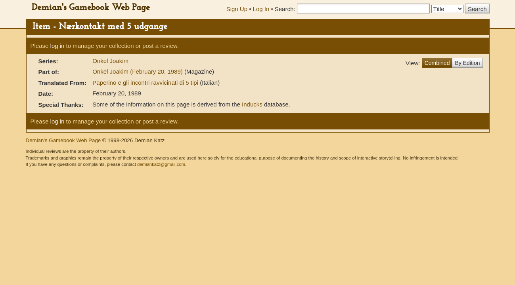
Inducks (252, 104)
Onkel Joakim (110, 60)
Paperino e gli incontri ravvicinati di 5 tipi (146, 82)
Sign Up (236, 9)
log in (57, 45)
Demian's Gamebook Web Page (91, 7)
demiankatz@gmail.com (161, 164)
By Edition (467, 63)
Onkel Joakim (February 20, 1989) (138, 71)
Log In (261, 9)
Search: (285, 9)
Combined (437, 63)
